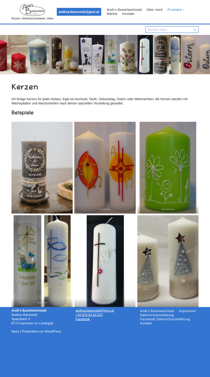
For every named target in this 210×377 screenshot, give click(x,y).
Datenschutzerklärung (157, 315)
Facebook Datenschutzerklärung (165, 319)
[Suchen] (168, 29)
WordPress (53, 331)
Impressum (188, 311)
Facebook (82, 319)
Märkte (112, 14)
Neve (15, 331)
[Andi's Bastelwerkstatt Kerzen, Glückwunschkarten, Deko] (32, 12)
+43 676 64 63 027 (89, 315)
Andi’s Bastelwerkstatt (124, 10)
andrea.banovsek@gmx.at (79, 12)
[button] (184, 9)
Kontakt (128, 14)
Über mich (155, 10)
